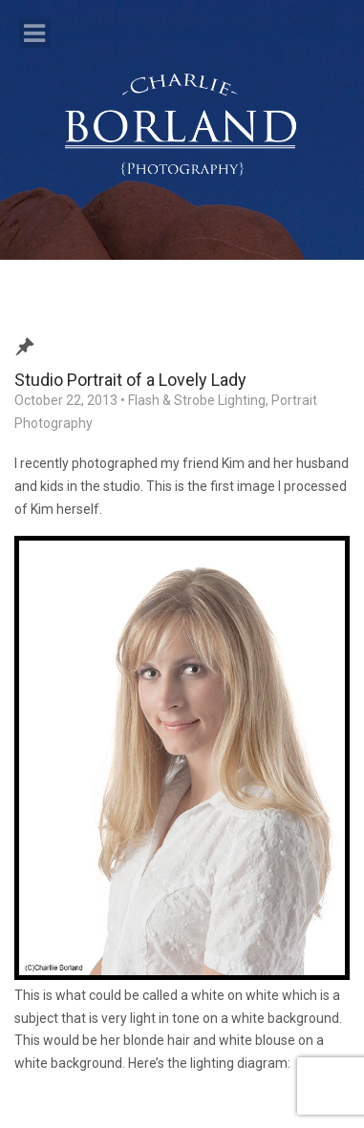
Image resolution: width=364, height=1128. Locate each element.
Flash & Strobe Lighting (197, 400)
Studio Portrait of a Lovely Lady (130, 380)
